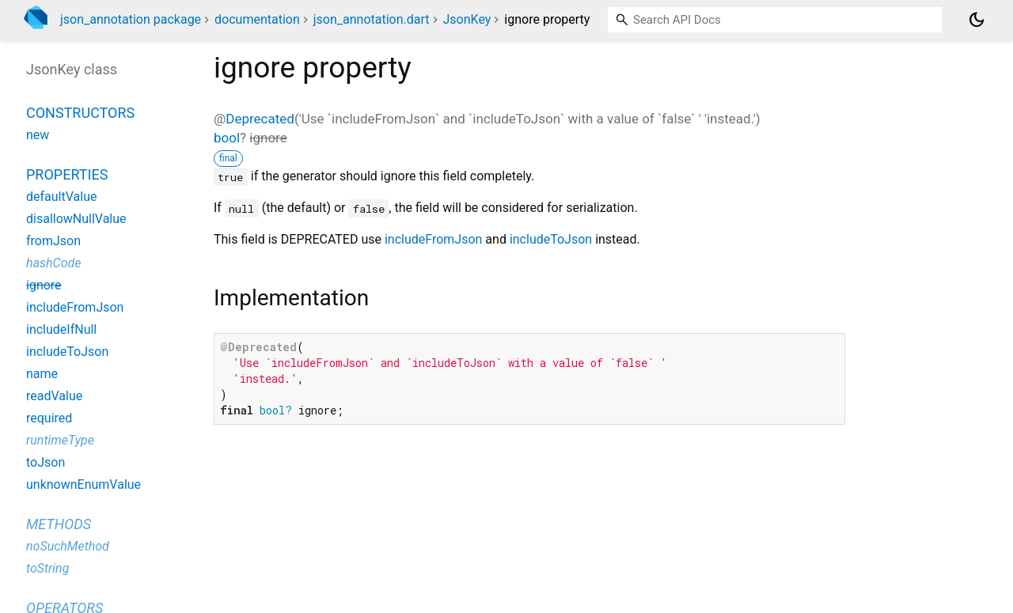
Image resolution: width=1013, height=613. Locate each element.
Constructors (80, 112)
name (42, 373)
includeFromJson (433, 239)
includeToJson (551, 239)
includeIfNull (61, 329)
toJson (45, 462)
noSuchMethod (67, 546)
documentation (257, 19)
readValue (54, 395)
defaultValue (61, 196)
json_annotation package (130, 19)
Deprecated (260, 119)
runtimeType (60, 440)
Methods (58, 524)
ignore (44, 285)
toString (47, 568)
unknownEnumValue (83, 484)
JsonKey (467, 19)
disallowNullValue (76, 218)
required (49, 418)
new (37, 134)
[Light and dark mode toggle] (976, 19)
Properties (67, 174)
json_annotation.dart (371, 19)
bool (227, 138)
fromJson (53, 240)
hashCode (53, 263)
